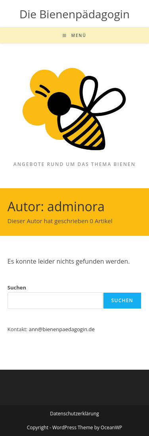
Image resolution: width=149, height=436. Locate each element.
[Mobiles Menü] (74, 35)
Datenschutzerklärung (74, 413)
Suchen (17, 287)
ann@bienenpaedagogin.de (62, 329)
